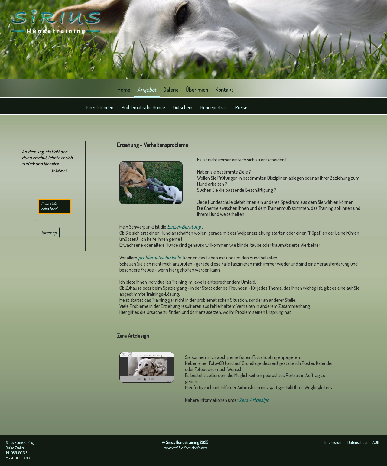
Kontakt (224, 89)
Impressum (333, 442)
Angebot (146, 89)
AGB (375, 442)
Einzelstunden (99, 107)
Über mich (197, 89)
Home (123, 89)
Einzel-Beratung (184, 226)
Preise (241, 107)
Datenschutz (357, 442)
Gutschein (182, 107)
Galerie (171, 89)
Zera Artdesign (255, 399)
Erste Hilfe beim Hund (49, 206)
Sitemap (49, 233)
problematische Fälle (160, 257)
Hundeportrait (213, 107)
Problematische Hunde (143, 107)
